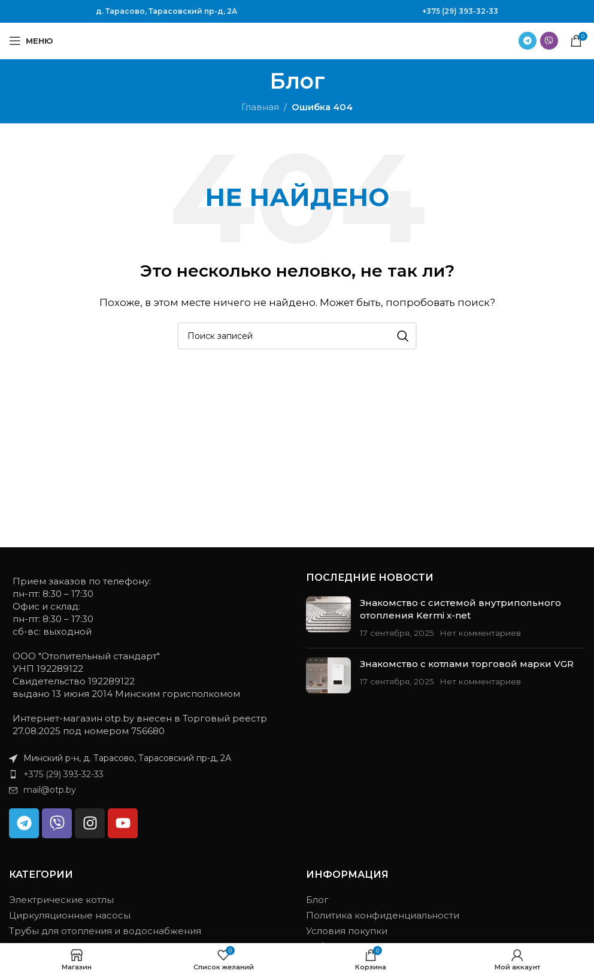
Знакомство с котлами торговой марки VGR (467, 663)
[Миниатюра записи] (328, 617)
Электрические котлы (61, 899)
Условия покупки (346, 930)
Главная (260, 107)
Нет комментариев (480, 633)
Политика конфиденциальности (382, 915)
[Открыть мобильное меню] (31, 41)
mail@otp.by (49, 789)
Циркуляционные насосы (70, 915)
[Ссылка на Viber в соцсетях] (549, 41)
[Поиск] (297, 336)
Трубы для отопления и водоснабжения (105, 930)
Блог (317, 899)
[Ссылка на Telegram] (528, 41)
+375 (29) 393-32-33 (460, 11)
